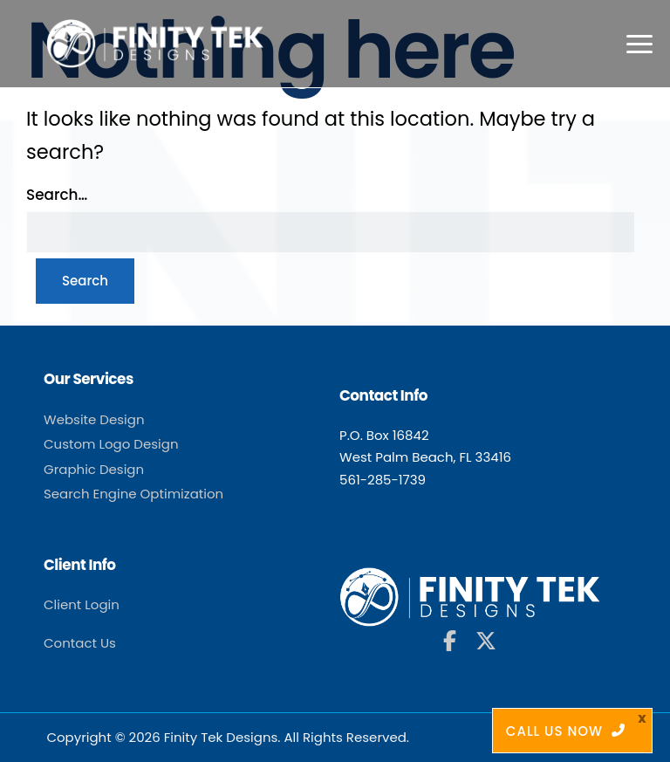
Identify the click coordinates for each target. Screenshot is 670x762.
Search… (56, 194)
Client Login (82, 604)
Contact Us (80, 643)
